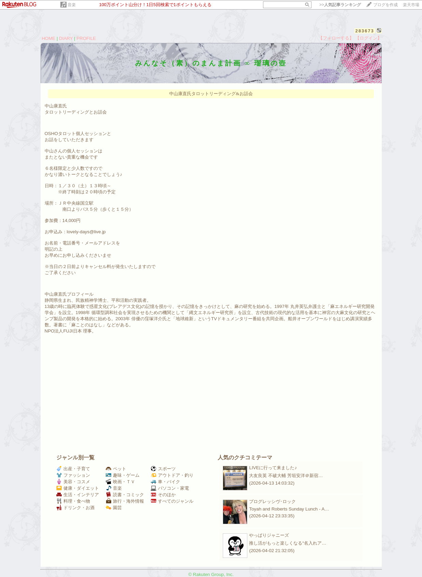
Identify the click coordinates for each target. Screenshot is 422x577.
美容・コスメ (73, 481)
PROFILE (86, 38)
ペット (116, 468)
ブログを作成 (385, 4)
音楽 (72, 4)
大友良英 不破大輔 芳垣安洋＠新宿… (286, 475)
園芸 (114, 507)
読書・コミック (125, 494)
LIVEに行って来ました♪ (273, 467)
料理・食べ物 (73, 501)
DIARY (66, 38)
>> (340, 4)
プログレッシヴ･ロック (272, 501)
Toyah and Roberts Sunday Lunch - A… (289, 509)
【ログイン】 (368, 38)
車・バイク (165, 481)
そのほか (163, 494)
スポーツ (163, 468)
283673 (364, 30)
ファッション (73, 475)
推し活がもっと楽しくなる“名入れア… (287, 543)
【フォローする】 (336, 38)
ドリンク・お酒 (75, 507)
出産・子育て (73, 468)
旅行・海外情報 (125, 501)
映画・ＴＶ (120, 481)
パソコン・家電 (170, 488)
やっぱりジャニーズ (269, 535)
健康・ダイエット (77, 488)
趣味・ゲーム (123, 475)
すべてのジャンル (172, 501)
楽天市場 (411, 4)
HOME (48, 38)
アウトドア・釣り (172, 475)
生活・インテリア (77, 494)
